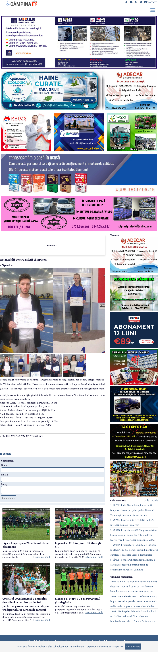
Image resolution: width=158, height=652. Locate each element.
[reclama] (79, 67)
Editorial (93, 641)
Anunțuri (111, 641)
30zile (155, 500)
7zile (146, 500)
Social (51, 641)
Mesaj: (4, 484)
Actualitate (32, 641)
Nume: (4, 465)
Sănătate (83, 641)
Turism (128, 641)
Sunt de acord (133, 646)
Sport (102, 641)
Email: (4, 474)
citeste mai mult (41, 556)
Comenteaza (8, 498)
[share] (1, 454)
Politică (43, 641)
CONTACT (150, 2)
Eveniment (61, 641)
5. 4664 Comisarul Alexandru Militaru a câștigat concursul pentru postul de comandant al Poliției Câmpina (132, 564)
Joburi (119, 641)
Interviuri (72, 641)
